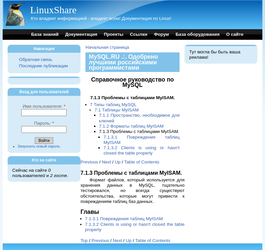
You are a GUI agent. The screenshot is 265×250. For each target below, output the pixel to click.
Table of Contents (141, 161)
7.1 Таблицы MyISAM (116, 109)
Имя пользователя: (44, 106)
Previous (89, 161)
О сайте (234, 34)
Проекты (113, 34)
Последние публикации (43, 65)
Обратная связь (35, 59)
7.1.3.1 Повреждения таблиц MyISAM (124, 218)
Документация (81, 34)
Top (84, 240)
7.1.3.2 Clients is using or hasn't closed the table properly (141, 150)
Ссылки (138, 34)
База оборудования (198, 34)
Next (106, 161)
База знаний (45, 34)
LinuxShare (53, 9)
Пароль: (44, 123)
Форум (161, 34)
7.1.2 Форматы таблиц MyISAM (131, 126)
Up (118, 161)
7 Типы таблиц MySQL (113, 104)
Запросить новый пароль (39, 146)
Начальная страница (107, 47)
